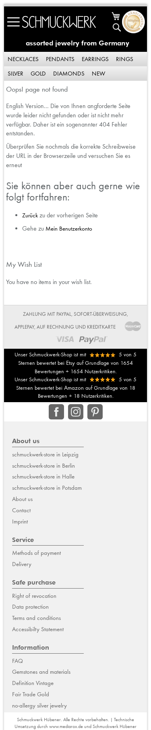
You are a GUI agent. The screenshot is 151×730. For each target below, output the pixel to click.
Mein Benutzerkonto (69, 228)
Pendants (60, 59)
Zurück (30, 215)
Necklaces (23, 59)
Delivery (21, 564)
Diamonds (69, 73)
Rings (124, 59)
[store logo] (59, 22)
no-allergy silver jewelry (39, 705)
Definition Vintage (33, 683)
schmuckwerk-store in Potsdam (47, 487)
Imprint (20, 521)
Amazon (74, 387)
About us (22, 499)
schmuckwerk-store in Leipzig (45, 454)
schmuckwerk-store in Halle (43, 476)
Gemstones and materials (41, 671)
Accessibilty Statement (38, 629)
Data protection (30, 606)
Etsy (70, 362)
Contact (21, 510)
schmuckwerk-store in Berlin (43, 465)
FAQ (17, 661)
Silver (15, 73)
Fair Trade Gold (30, 694)
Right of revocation (34, 595)
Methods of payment (36, 552)
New (98, 73)
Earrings (95, 59)
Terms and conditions (36, 618)
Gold (38, 73)
